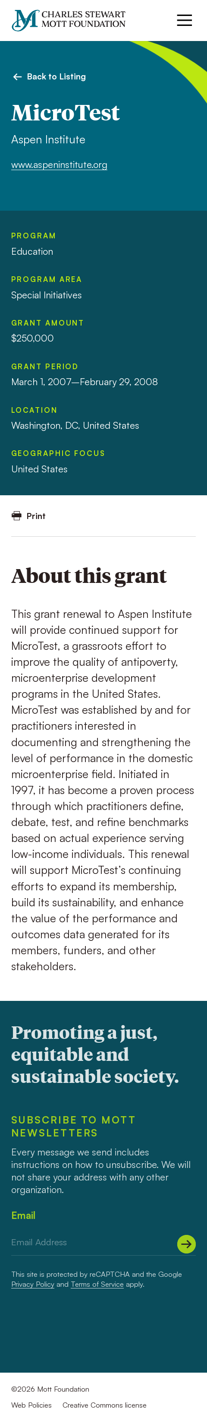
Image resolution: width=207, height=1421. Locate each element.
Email (23, 1215)
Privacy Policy (32, 1283)
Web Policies (31, 1404)
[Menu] (184, 20)
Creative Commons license (105, 1404)
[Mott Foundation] (73, 20)
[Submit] (186, 1244)
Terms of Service (97, 1283)
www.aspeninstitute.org (59, 164)
